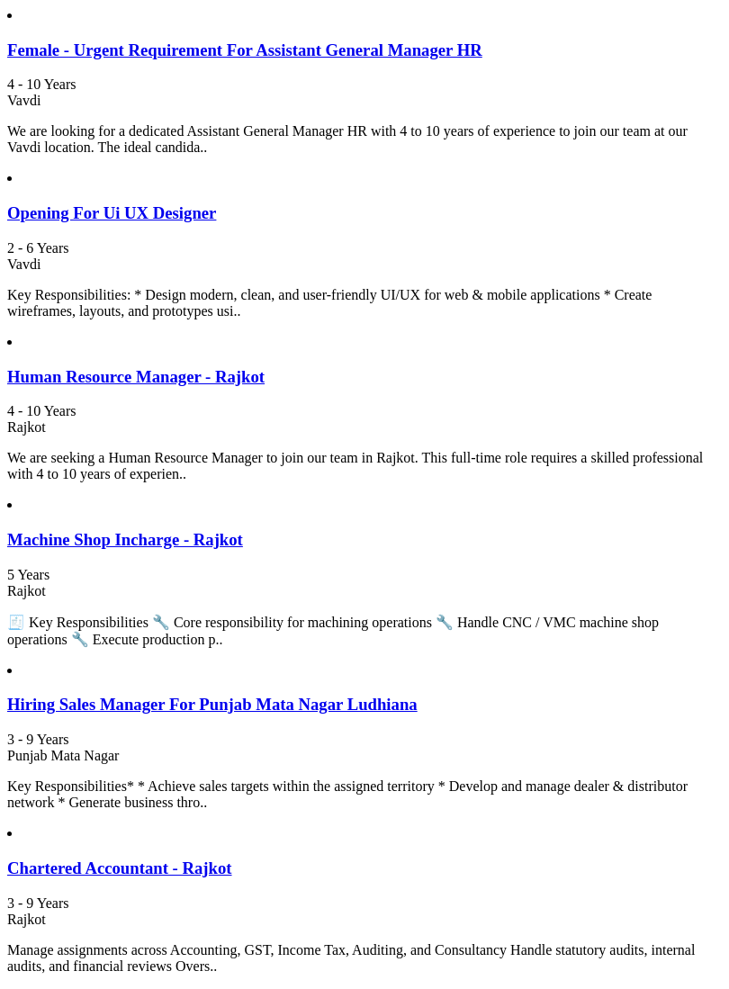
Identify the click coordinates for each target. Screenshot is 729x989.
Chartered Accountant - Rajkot (119, 868)
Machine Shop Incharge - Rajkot (125, 539)
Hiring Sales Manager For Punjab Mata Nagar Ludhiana (212, 704)
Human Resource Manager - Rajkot (136, 376)
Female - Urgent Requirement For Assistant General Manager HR (244, 49)
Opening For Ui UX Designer (111, 212)
